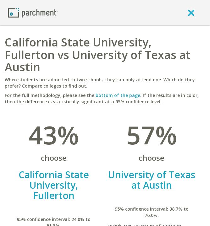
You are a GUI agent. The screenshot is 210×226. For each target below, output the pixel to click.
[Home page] (33, 12)
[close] (191, 12)
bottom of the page (118, 95)
